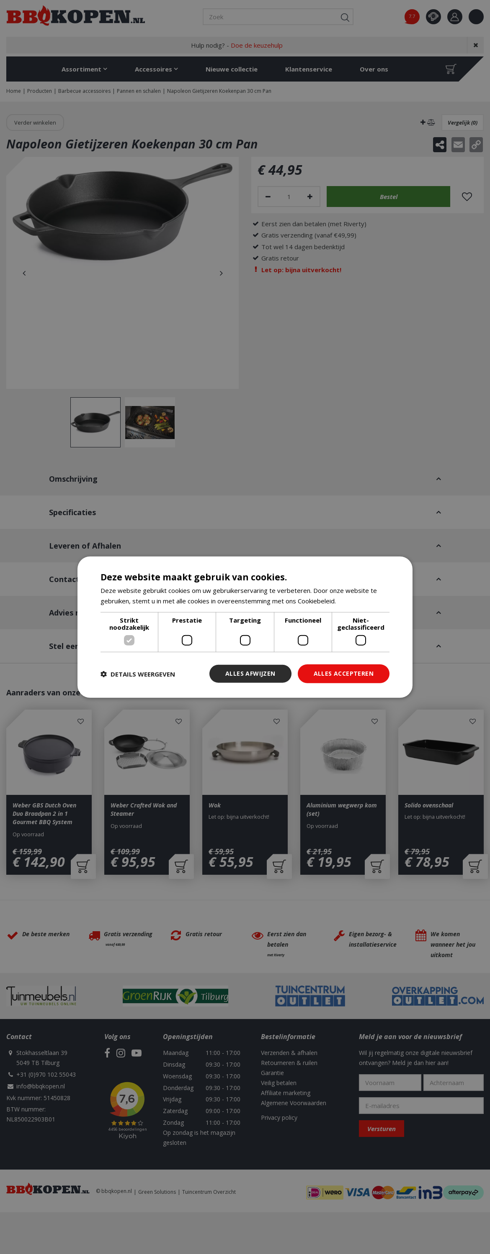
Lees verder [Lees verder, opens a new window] (355, 600)
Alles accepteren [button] (344, 673)
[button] (138, 673)
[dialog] (245, 627)
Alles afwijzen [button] (250, 673)
